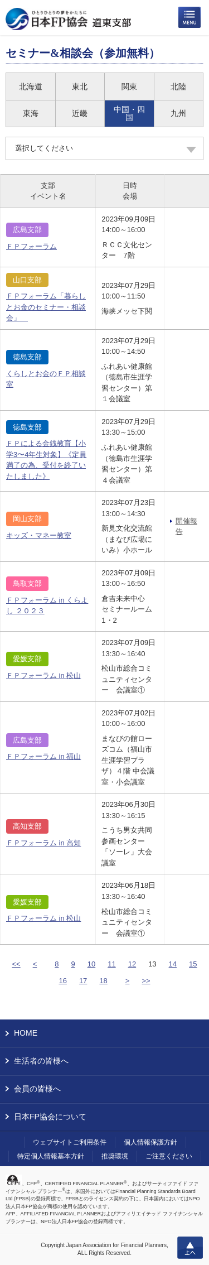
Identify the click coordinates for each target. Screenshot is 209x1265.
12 (132, 964)
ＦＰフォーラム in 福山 (43, 756)
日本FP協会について (50, 1116)
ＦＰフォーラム (31, 246)
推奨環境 (114, 1156)
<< (16, 964)
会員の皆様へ (37, 1088)
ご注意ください (168, 1156)
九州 (178, 113)
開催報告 (186, 526)
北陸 (178, 86)
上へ (190, 1247)
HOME (25, 1032)
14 (173, 964)
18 (103, 981)
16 (62, 981)
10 (91, 964)
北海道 (30, 86)
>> (146, 981)
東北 (80, 86)
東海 (30, 113)
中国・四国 (129, 113)
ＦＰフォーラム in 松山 (43, 675)
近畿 (80, 113)
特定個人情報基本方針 (50, 1156)
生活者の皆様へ (41, 1060)
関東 (129, 86)
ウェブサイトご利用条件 (69, 1142)
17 (83, 981)
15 (193, 964)
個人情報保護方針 (150, 1142)
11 (111, 964)
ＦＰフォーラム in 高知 (43, 843)
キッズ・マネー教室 (38, 535)
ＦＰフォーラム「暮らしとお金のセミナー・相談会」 (46, 307)
